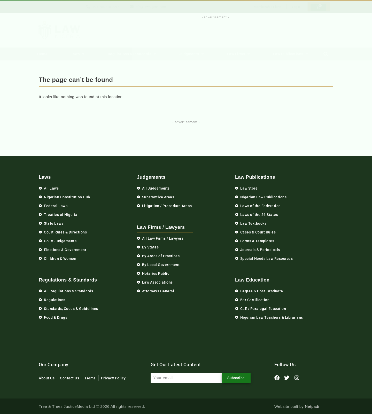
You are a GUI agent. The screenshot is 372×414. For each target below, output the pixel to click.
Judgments (191, 54)
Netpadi (312, 406)
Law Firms (238, 54)
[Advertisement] (212, 31)
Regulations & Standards (132, 54)
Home (42, 54)
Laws (78, 54)
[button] (326, 54)
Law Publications (290, 54)
